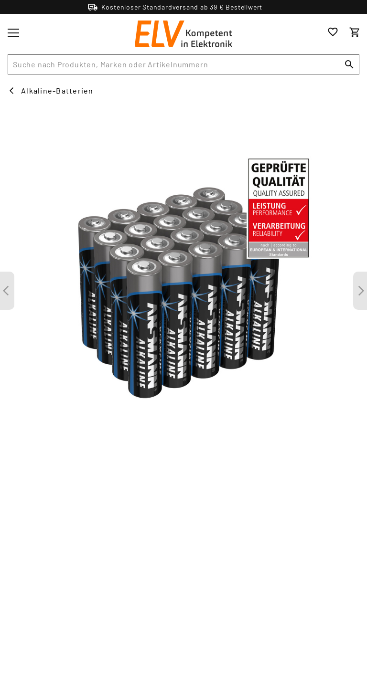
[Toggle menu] (13, 33)
